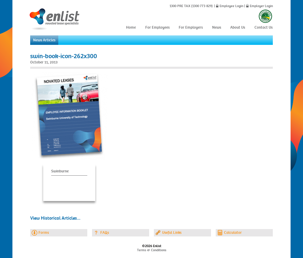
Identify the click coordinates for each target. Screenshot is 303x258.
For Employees (157, 27)
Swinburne (60, 171)
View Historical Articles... (55, 218)
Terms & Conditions (151, 250)
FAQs (104, 232)
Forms (43, 232)
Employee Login (231, 6)
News (216, 27)
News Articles (44, 40)
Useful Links (171, 232)
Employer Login (261, 6)
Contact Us (263, 27)
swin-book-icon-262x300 (63, 56)
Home (131, 27)
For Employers (191, 27)
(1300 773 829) (201, 6)
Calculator (233, 232)
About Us (237, 27)
